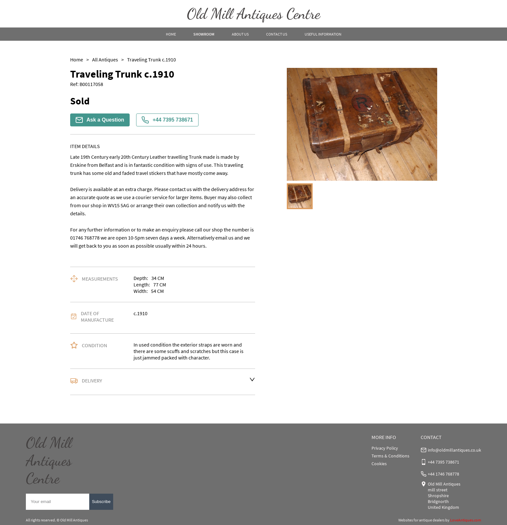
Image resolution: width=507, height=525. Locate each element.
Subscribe (101, 501)
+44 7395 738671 (167, 119)
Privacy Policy (385, 448)
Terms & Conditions (390, 456)
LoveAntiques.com (465, 520)
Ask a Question (100, 120)
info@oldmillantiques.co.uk (454, 450)
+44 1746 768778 (443, 474)
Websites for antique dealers (421, 520)
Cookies (379, 463)
